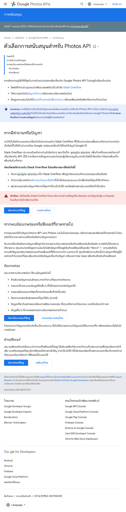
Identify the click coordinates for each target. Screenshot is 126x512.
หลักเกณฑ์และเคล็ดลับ (42, 180)
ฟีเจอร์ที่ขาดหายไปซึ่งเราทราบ (48, 99)
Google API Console (75, 406)
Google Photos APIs (38, 38)
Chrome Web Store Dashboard (81, 439)
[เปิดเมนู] (5, 4)
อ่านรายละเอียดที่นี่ (79, 26)
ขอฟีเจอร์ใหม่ (42, 362)
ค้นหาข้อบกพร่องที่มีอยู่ (19, 318)
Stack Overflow (72, 87)
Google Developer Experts (17, 411)
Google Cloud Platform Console (81, 411)
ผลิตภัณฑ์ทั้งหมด (12, 482)
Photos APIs (33, 4)
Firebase (8, 471)
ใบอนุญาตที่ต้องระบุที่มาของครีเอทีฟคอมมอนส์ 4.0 (60, 377)
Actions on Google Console (79, 428)
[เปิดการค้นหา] (82, 4)
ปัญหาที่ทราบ (35, 93)
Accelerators (11, 417)
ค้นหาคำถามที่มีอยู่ (16, 210)
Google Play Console (76, 417)
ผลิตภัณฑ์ (19, 38)
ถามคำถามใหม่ (43, 210)
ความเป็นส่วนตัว (23, 496)
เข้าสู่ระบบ (117, 4)
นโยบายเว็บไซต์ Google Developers (72, 380)
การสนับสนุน (13, 14)
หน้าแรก (7, 38)
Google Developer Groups (17, 406)
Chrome (8, 466)
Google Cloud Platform (16, 476)
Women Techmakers (15, 422)
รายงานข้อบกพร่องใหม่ (52, 318)
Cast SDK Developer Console (80, 433)
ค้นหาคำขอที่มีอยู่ (16, 362)
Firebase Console (74, 422)
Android (8, 460)
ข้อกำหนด (8, 496)
